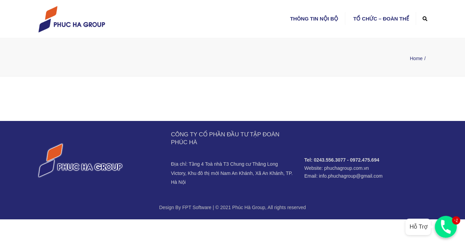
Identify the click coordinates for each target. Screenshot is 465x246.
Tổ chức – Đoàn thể (381, 19)
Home (416, 58)
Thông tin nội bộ (314, 19)
